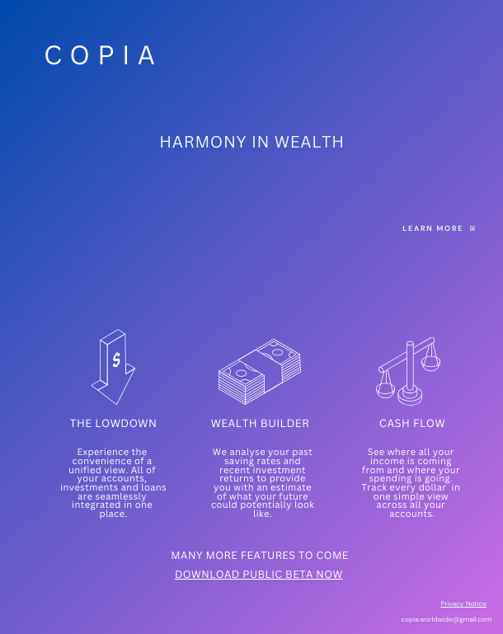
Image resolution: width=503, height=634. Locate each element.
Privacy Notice (463, 603)
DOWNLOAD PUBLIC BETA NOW (259, 574)
